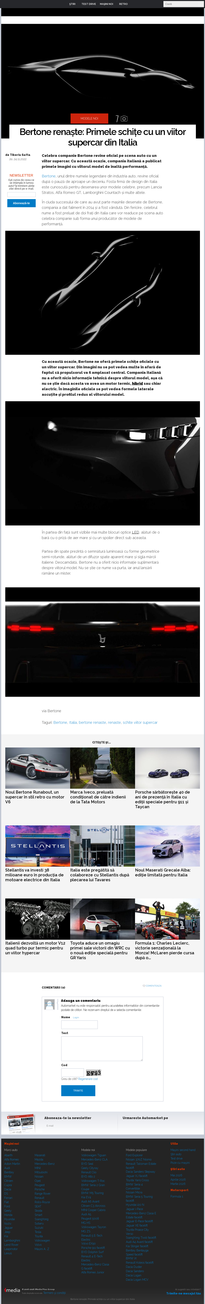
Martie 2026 (178, 1183)
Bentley (9, 1172)
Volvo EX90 (88, 1243)
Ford (7, 1206)
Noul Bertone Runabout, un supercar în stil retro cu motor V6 (34, 797)
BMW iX (131, 1258)
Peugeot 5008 (90, 1218)
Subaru (39, 1223)
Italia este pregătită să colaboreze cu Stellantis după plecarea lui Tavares (99, 875)
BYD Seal (87, 1163)
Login (134, 4)
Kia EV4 (86, 1197)
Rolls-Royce (42, 1202)
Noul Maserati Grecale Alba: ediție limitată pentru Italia (163, 872)
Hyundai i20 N (135, 1204)
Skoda (38, 1210)
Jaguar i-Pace (134, 1209)
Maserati (40, 1155)
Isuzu (7, 1223)
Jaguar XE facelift (137, 1225)
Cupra (8, 1185)
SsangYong (41, 1219)
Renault (39, 1197)
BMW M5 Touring (92, 1193)
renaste (114, 722)
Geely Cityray (89, 1168)
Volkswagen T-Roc (93, 1180)
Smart (38, 1215)
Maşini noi (11, 1143)
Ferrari (8, 1197)
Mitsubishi (41, 1172)
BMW (8, 1176)
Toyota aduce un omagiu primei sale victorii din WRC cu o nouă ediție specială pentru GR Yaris (100, 950)
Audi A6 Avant (90, 1201)
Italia (73, 722)
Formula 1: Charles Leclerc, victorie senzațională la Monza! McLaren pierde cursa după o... (164, 950)
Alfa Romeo (11, 1159)
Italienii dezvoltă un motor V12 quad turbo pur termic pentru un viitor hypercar (35, 948)
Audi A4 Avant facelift (139, 1242)
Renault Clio (88, 1172)
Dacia (7, 1189)
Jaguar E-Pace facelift (139, 1221)
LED (135, 532)
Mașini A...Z (42, 1249)
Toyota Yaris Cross (137, 1180)
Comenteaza (153, 986)
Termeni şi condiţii (54, 1292)
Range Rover (42, 1193)
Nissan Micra (134, 1192)
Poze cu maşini (180, 1162)
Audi (7, 1168)
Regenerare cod (88, 1079)
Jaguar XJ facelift (136, 1176)
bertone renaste (92, 722)
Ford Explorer (134, 1155)
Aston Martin (12, 1163)
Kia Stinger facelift (137, 1246)
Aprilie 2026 (178, 1179)
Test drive (176, 1158)
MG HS (85, 1222)
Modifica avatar (49, 1004)
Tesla (38, 1232)
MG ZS (85, 1231)
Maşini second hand (183, 1150)
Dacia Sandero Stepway (140, 1171)
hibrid (137, 383)
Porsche (40, 1189)
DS (6, 1193)
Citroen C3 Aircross (93, 1205)
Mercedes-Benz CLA (94, 1159)
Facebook (127, 1127)
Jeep (7, 1232)
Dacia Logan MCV (137, 1279)
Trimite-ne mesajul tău (183, 1293)
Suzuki (39, 1227)
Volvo (38, 1244)
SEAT (38, 1206)
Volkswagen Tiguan (93, 1155)
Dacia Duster (134, 1266)
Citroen (8, 1180)
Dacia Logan (133, 1275)
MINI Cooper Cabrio (93, 1210)
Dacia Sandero (135, 1271)
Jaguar (8, 1227)
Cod (64, 1065)
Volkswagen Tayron (93, 1227)
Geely (8, 1210)
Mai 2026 (176, 1175)
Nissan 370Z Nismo (138, 1159)
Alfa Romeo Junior (92, 1272)
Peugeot (40, 1185)
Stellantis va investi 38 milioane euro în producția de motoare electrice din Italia (34, 875)
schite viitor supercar (140, 722)
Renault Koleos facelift (139, 1262)
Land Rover (11, 1244)
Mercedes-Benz (45, 1163)
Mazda (39, 1159)
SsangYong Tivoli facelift (141, 1237)
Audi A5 (86, 1214)
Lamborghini (12, 1240)
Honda (8, 1215)
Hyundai (9, 1219)
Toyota (39, 1236)
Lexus (8, 1253)
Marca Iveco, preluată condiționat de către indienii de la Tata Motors (98, 797)
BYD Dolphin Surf (92, 1252)
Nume (65, 1017)
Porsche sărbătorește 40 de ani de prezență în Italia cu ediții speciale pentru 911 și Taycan (162, 799)
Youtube (147, 1127)
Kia (6, 1236)
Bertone (49, 176)
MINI (38, 1168)
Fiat (6, 1202)
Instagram (137, 1127)
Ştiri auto (176, 1154)
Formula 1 (177, 1196)
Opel (38, 1180)
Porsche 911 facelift (93, 1247)
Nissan (39, 1176)
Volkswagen (42, 1240)
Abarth (8, 1155)
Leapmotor (11, 1249)
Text (64, 1033)
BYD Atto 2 (88, 1176)
